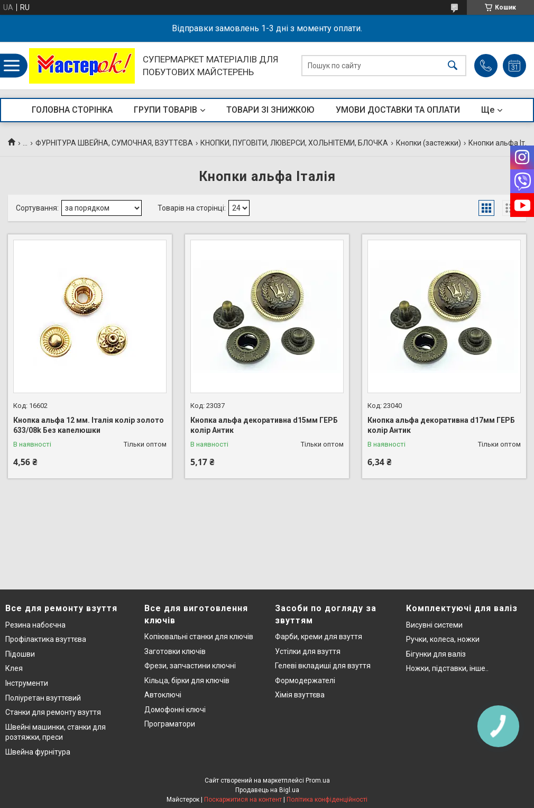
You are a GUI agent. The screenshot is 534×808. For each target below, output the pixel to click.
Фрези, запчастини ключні (190, 665)
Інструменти (26, 683)
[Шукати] (452, 66)
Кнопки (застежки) (428, 143)
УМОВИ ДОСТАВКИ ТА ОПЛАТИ (398, 110)
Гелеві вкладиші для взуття (323, 665)
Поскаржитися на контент (243, 799)
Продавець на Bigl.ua (267, 790)
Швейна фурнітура (37, 752)
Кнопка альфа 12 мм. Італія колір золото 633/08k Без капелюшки (88, 425)
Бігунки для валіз (436, 654)
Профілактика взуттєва (45, 639)
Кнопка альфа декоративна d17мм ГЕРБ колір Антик (441, 425)
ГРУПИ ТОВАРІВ (165, 110)
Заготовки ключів (175, 651)
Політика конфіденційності (327, 799)
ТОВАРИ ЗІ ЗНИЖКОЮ (270, 110)
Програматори (169, 724)
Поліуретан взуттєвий (43, 698)
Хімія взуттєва (300, 695)
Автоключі (162, 695)
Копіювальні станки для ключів (198, 636)
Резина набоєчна (35, 625)
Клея (14, 668)
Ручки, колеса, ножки (443, 639)
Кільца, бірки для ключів (186, 680)
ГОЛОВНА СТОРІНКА (72, 110)
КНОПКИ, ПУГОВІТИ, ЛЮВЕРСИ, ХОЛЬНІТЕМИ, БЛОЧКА (294, 143)
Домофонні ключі (175, 709)
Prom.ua (318, 780)
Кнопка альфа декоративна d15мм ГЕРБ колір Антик (264, 425)
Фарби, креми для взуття (318, 636)
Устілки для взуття (307, 651)
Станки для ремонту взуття (53, 712)
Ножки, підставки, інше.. (447, 668)
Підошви (20, 654)
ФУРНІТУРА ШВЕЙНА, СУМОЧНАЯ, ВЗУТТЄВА (114, 143)
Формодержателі (305, 680)
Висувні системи (434, 625)
